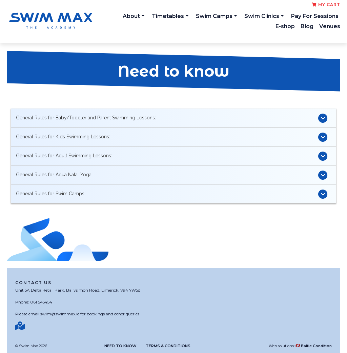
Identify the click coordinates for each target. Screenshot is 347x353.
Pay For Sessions (315, 16)
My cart (326, 4)
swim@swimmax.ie (59, 313)
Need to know (120, 346)
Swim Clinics (264, 16)
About (133, 16)
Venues (329, 26)
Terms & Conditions (168, 346)
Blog (307, 26)
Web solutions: (300, 346)
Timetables (170, 16)
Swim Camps (216, 16)
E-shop (285, 26)
